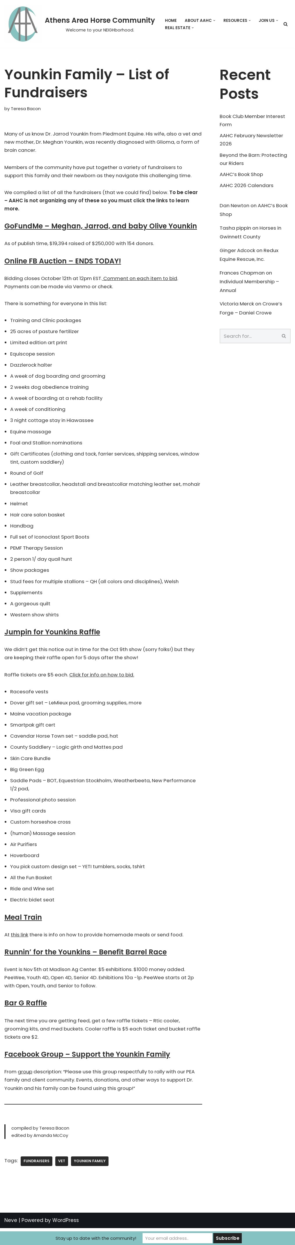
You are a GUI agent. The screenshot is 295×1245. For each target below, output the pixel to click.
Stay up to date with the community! (96, 1238)
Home (171, 20)
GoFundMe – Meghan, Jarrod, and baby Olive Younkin (100, 228)
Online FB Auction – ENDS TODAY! (62, 263)
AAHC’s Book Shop (242, 175)
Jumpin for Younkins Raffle (52, 641)
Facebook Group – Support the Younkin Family (87, 1070)
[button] (214, 21)
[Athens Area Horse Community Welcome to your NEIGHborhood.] (79, 24)
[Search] (285, 24)
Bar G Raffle (25, 1018)
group (25, 1087)
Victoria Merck (237, 307)
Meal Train (23, 931)
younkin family (90, 1177)
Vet (61, 1177)
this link (20, 948)
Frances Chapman (243, 275)
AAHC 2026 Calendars (247, 186)
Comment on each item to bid (145, 280)
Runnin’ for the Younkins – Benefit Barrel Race (85, 966)
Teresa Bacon (26, 108)
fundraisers (36, 1177)
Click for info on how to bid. (105, 683)
